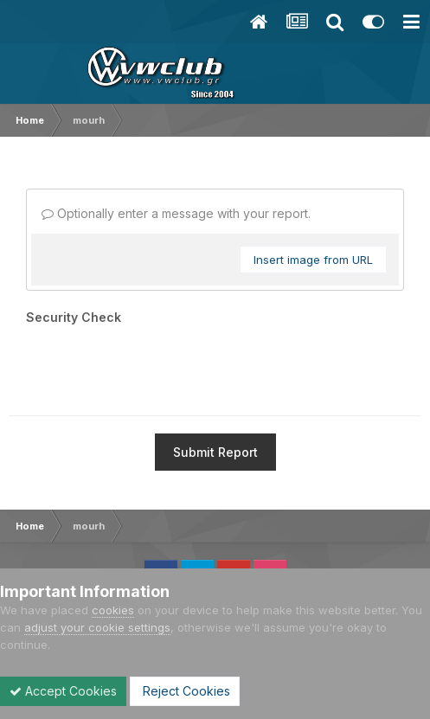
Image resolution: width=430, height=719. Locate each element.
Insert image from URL (313, 259)
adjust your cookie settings (97, 627)
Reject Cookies (184, 691)
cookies (113, 610)
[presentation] (157, 364)
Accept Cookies (63, 691)
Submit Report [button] (215, 452)
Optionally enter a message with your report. (176, 213)
